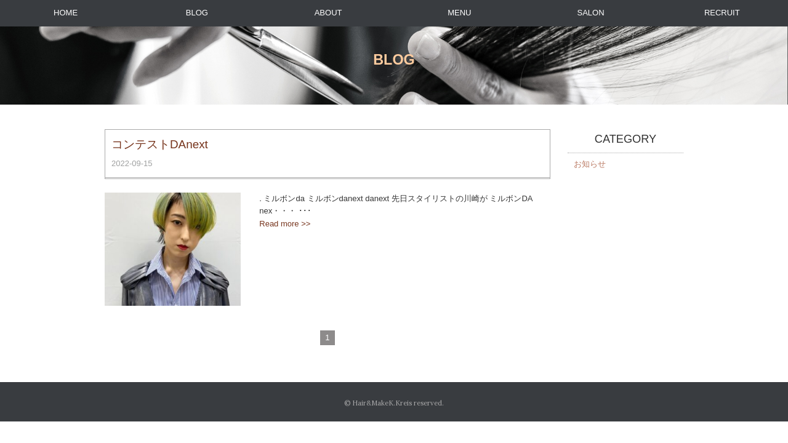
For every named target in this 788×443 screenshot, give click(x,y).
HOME (66, 12)
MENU (459, 12)
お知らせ (590, 164)
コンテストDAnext (159, 144)
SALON (591, 12)
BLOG (197, 12)
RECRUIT (722, 12)
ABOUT (328, 12)
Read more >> (284, 223)
